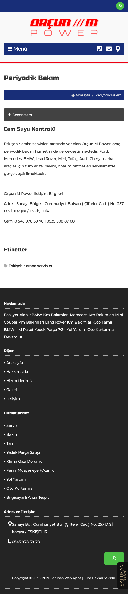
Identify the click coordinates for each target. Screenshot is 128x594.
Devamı (13, 337)
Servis (10, 425)
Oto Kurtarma (18, 488)
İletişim (12, 398)
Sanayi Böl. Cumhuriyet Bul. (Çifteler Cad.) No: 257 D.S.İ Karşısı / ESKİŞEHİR (58, 527)
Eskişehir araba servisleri (28, 266)
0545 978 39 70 (22, 541)
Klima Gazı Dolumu (23, 461)
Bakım (11, 434)
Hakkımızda (16, 371)
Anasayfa (80, 95)
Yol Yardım (15, 479)
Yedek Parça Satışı (22, 452)
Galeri (10, 389)
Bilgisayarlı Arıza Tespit (26, 497)
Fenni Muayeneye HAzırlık (29, 470)
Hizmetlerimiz (18, 380)
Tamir (10, 443)
